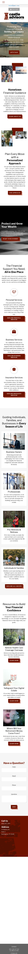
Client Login (14, 9)
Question (14, 794)
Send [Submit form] (14, 807)
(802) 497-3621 (15, 949)
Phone (14, 785)
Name (14, 767)
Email (14, 776)
